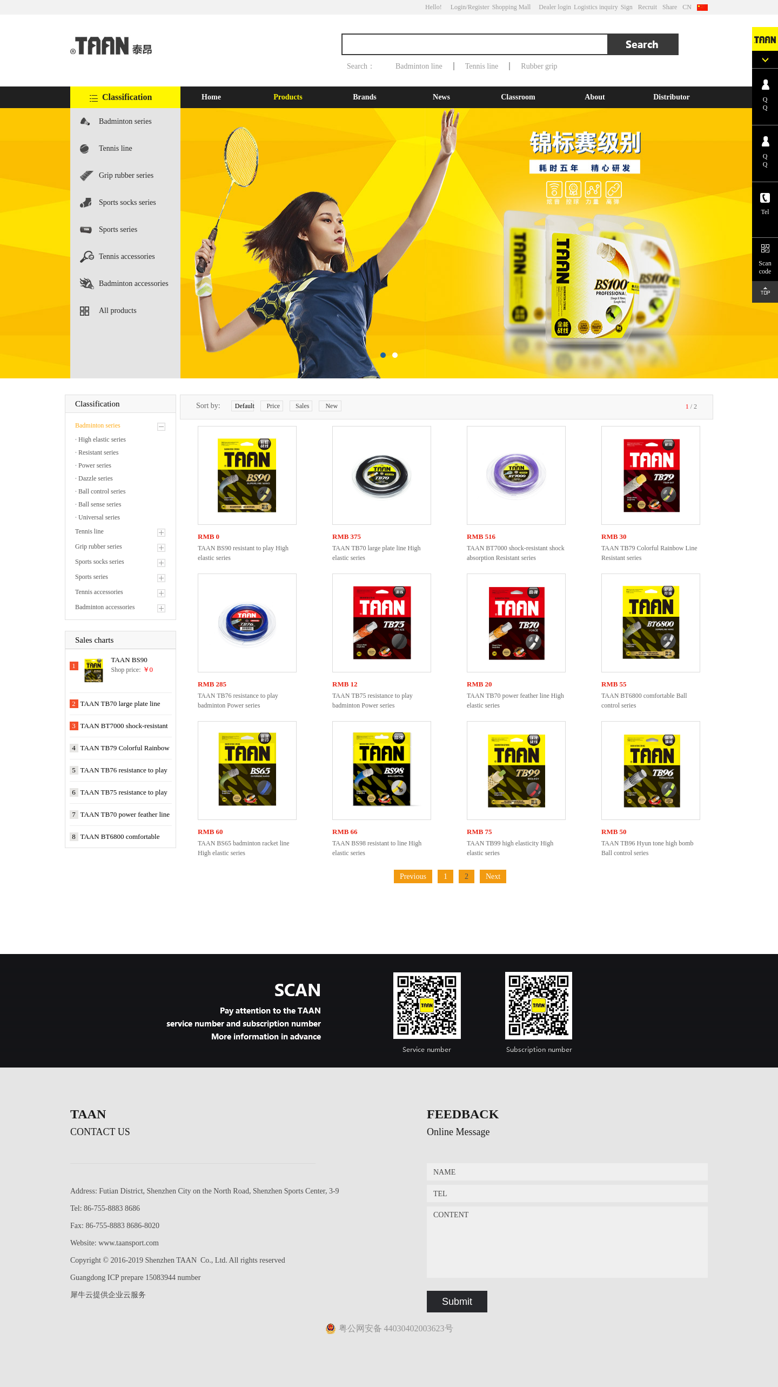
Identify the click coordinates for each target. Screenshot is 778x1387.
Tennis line (482, 66)
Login (458, 7)
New (331, 406)
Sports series (118, 229)
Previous (413, 876)
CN (687, 7)
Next (493, 876)
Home (211, 97)
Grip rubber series (126, 175)
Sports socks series (127, 202)
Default (244, 406)
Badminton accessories (134, 283)
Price (273, 406)
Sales (302, 406)
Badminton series (125, 121)
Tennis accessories (127, 256)
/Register (477, 7)
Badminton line (418, 66)
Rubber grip (539, 66)
